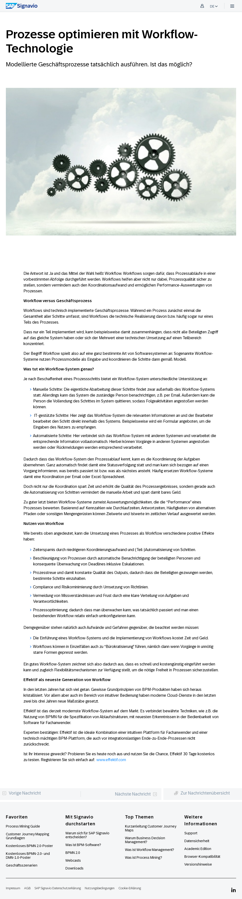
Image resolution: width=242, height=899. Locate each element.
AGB (27, 888)
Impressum (13, 888)
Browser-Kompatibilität (202, 856)
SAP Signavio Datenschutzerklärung (57, 888)
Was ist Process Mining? (143, 857)
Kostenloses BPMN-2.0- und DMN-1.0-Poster (28, 855)
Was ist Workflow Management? (149, 850)
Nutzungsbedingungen (100, 888)
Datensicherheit (196, 841)
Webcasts (73, 860)
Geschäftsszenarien (21, 865)
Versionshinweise (198, 864)
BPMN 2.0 (72, 853)
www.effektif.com (111, 760)
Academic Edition (197, 849)
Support (190, 833)
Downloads (74, 868)
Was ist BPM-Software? (83, 845)
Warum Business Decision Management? (145, 840)
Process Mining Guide (23, 826)
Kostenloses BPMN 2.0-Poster (29, 846)
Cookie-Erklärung (129, 888)
